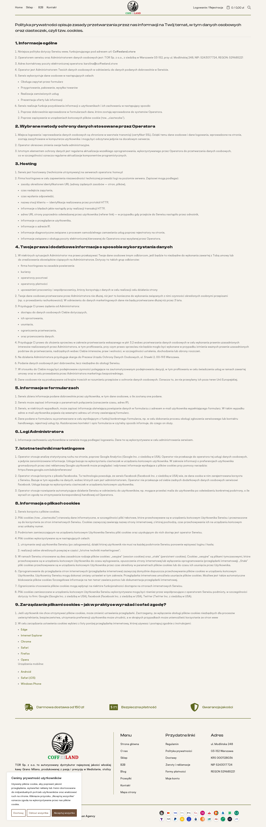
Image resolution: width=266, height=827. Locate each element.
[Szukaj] (249, 7)
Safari (24, 647)
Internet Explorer (31, 635)
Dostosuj (18, 812)
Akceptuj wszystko (64, 812)
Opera (25, 659)
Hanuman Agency (84, 816)
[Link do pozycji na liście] (140, 744)
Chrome (26, 641)
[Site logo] (133, 7)
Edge (24, 629)
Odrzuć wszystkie (38, 812)
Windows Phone (31, 683)
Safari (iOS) (28, 677)
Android (26, 671)
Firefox (25, 653)
